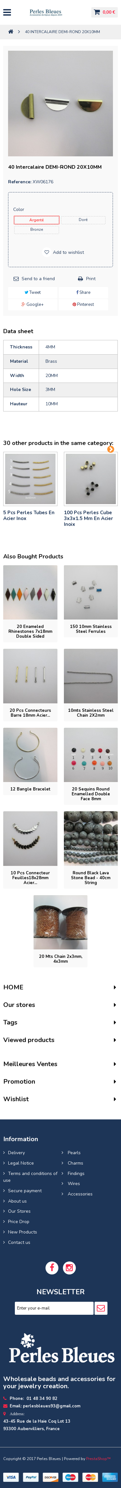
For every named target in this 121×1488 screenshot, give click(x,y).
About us (17, 1201)
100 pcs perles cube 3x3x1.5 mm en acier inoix (88, 518)
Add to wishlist (68, 252)
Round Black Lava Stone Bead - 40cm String (90, 878)
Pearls (73, 1153)
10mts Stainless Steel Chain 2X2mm (91, 713)
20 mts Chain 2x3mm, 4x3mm (60, 959)
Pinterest (83, 304)
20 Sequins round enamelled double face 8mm (91, 794)
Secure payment (25, 1191)
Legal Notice (21, 1163)
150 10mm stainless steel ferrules (91, 629)
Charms (74, 1163)
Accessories (79, 1194)
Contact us (19, 1242)
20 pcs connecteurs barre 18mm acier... (30, 713)
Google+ (33, 304)
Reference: (19, 182)
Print (91, 279)
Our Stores (19, 1211)
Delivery (16, 1153)
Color (19, 209)
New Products (22, 1232)
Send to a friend (38, 279)
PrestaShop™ (98, 1458)
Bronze (36, 229)
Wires (73, 1184)
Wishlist (16, 1099)
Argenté (36, 220)
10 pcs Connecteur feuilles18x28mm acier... (30, 878)
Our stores (19, 1004)
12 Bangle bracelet (30, 789)
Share (83, 292)
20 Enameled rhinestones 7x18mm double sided (30, 631)
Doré (83, 219)
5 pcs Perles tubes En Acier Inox (29, 515)
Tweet (33, 292)
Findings (75, 1173)
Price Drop (18, 1222)
